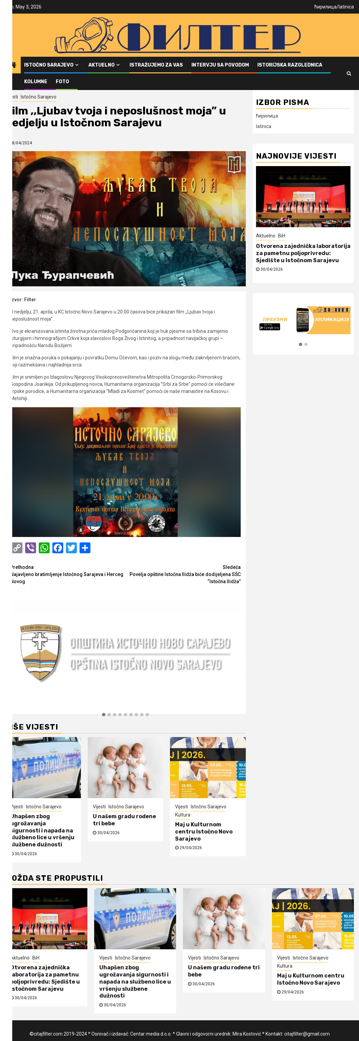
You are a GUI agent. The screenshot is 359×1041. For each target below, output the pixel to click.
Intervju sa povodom (220, 65)
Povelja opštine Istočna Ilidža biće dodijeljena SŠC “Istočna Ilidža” (183, 574)
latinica (346, 7)
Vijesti (11, 97)
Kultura (182, 815)
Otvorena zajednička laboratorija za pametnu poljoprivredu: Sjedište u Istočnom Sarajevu (303, 253)
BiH (281, 235)
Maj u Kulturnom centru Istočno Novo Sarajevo (204, 831)
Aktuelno (101, 65)
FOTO (62, 82)
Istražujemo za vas (156, 65)
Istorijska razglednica (289, 65)
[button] (103, 714)
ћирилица (325, 7)
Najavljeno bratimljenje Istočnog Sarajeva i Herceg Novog (67, 574)
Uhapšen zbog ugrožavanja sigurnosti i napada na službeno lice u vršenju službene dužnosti (42, 830)
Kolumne (35, 82)
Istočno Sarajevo (48, 65)
